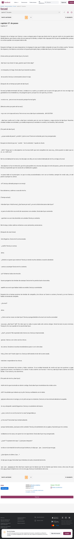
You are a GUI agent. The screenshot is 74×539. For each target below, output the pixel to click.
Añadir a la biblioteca (57, 487)
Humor (32, 488)
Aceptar (67, 533)
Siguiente (68, 17)
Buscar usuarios (21, 523)
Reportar (37, 497)
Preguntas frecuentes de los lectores (6, 524)
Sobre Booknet (21, 521)
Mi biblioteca (41, 2)
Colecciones (33, 2)
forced (14, 6)
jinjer (2, 485)
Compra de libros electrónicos (22, 518)
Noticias (2, 517)
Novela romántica (8, 6)
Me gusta (4, 488)
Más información (55, 533)
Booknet (2, 6)
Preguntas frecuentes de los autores (6, 527)
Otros (32, 486)
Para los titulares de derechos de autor (5, 520)
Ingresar (63, 2)
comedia (35, 490)
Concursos (24, 2)
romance (33, 492)
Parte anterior (6, 17)
